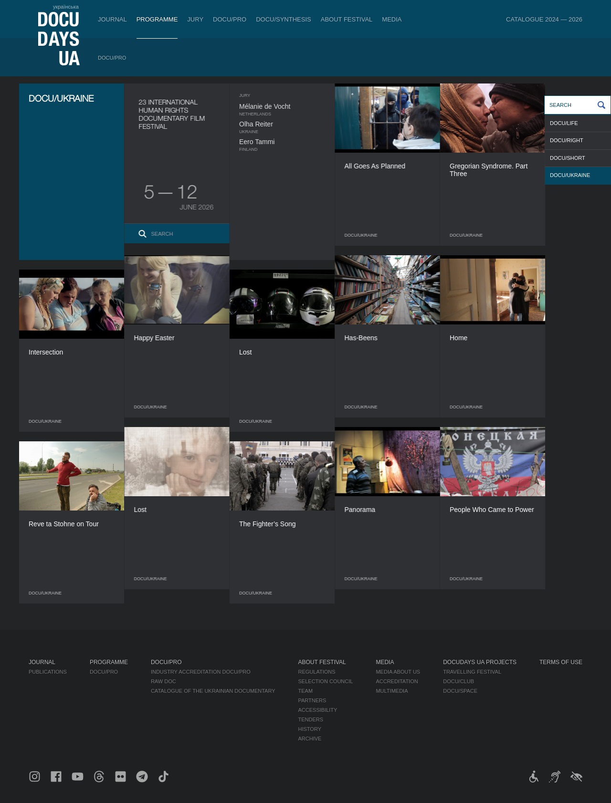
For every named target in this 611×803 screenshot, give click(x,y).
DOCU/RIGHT (566, 140)
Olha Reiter (275, 124)
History (310, 729)
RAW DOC (163, 681)
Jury (195, 19)
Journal (112, 19)
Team (305, 691)
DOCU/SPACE (460, 691)
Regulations (317, 672)
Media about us (398, 672)
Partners (312, 700)
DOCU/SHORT (567, 158)
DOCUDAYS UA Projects (479, 662)
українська (66, 7)
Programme (157, 19)
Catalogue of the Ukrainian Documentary (213, 691)
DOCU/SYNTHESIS (283, 19)
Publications (48, 672)
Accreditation (397, 681)
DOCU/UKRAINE (570, 175)
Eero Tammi (275, 142)
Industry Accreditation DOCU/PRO (201, 672)
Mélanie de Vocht (283, 106)
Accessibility (317, 710)
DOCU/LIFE (564, 123)
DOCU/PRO (229, 19)
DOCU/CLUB (458, 681)
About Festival (347, 19)
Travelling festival (472, 672)
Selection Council (325, 681)
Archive (310, 738)
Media (391, 19)
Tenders (311, 719)
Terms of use (560, 662)
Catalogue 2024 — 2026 (544, 19)
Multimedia (392, 691)
